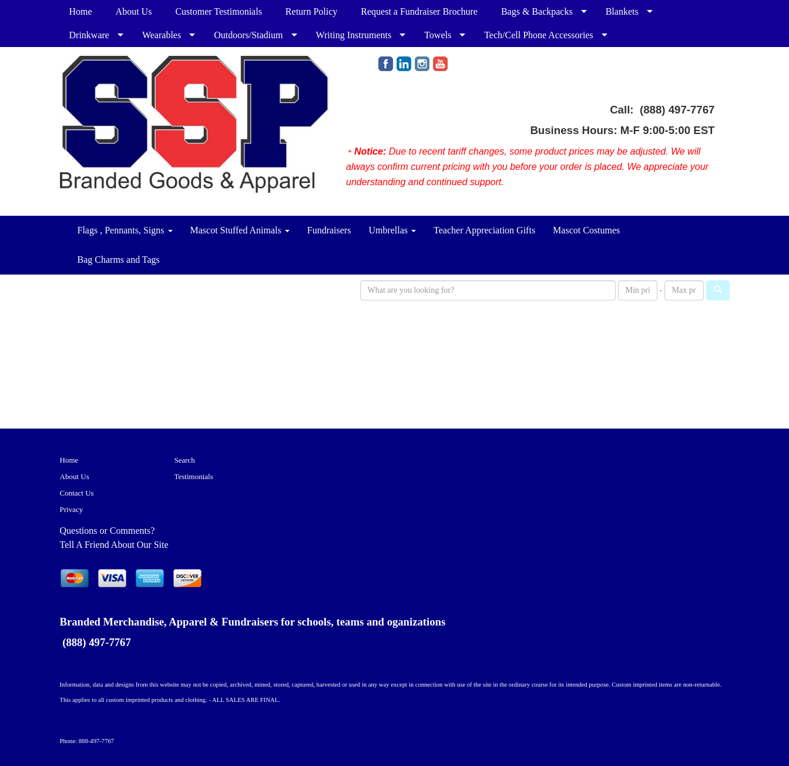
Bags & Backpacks (537, 11)
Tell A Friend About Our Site (114, 545)
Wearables (161, 35)
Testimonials (193, 476)
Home (80, 11)
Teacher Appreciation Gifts (484, 230)
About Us (134, 11)
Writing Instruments (354, 35)
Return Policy (311, 11)
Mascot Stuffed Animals (240, 230)
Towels (437, 35)
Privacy (71, 509)
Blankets (622, 11)
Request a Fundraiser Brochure (419, 11)
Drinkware (89, 35)
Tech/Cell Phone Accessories (538, 35)
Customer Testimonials (218, 11)
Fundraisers (329, 230)
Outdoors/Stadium (248, 35)
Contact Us (77, 493)
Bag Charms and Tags (119, 260)
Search (184, 460)
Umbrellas (392, 230)
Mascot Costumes (586, 230)
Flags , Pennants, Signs (125, 230)
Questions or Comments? (107, 531)
